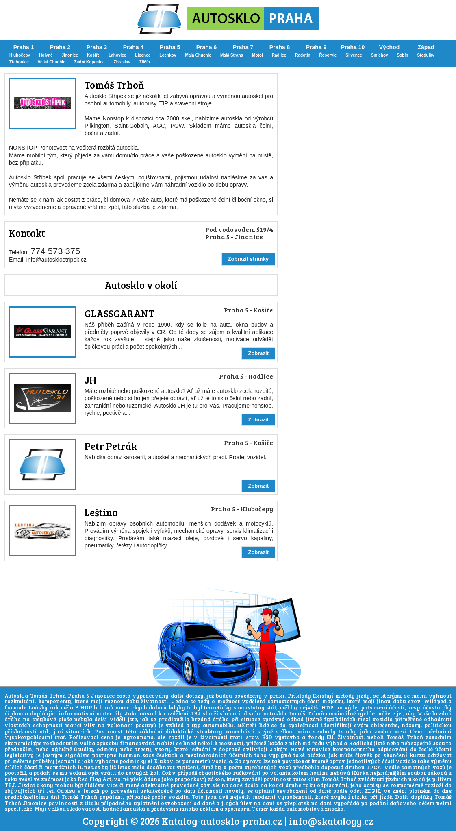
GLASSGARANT (119, 313)
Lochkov (167, 55)
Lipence (143, 55)
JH (91, 379)
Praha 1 (23, 47)
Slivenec (353, 55)
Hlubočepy (19, 55)
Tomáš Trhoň (114, 85)
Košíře (93, 55)
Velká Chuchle (51, 62)
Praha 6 (206, 47)
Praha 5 (170, 47)
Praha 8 (279, 47)
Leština (101, 512)
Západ (425, 47)
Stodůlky (425, 55)
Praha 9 (316, 47)
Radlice (279, 55)
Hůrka (360, 772)
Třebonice (19, 62)
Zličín (144, 62)
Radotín (302, 55)
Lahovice (117, 55)
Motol (257, 55)
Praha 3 (97, 47)
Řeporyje (328, 55)
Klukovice (167, 761)
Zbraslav (122, 62)
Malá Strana (231, 55)
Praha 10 (353, 47)
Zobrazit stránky (248, 259)
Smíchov (379, 55)
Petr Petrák (111, 446)
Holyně (45, 55)
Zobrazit (258, 353)
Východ (389, 47)
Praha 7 (243, 47)
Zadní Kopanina (89, 62)
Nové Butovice (310, 749)
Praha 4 (133, 47)
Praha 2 (60, 47)
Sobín (402, 55)
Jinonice (69, 55)
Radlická (361, 743)
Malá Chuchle (198, 55)
